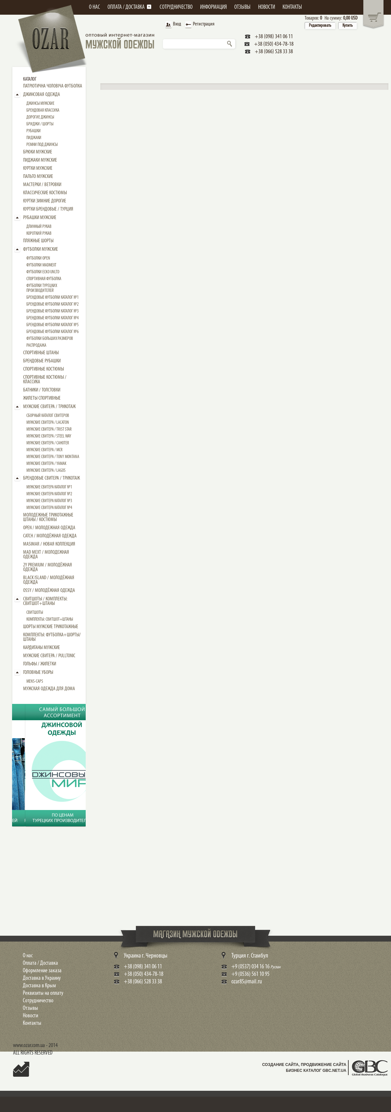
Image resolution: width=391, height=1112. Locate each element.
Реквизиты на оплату (43, 993)
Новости (30, 1016)
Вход (172, 24)
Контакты (32, 1023)
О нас (28, 956)
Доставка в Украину (42, 978)
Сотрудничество (38, 1001)
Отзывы (30, 1008)
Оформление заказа (42, 971)
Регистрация (198, 24)
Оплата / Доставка (40, 963)
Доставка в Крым (39, 986)
